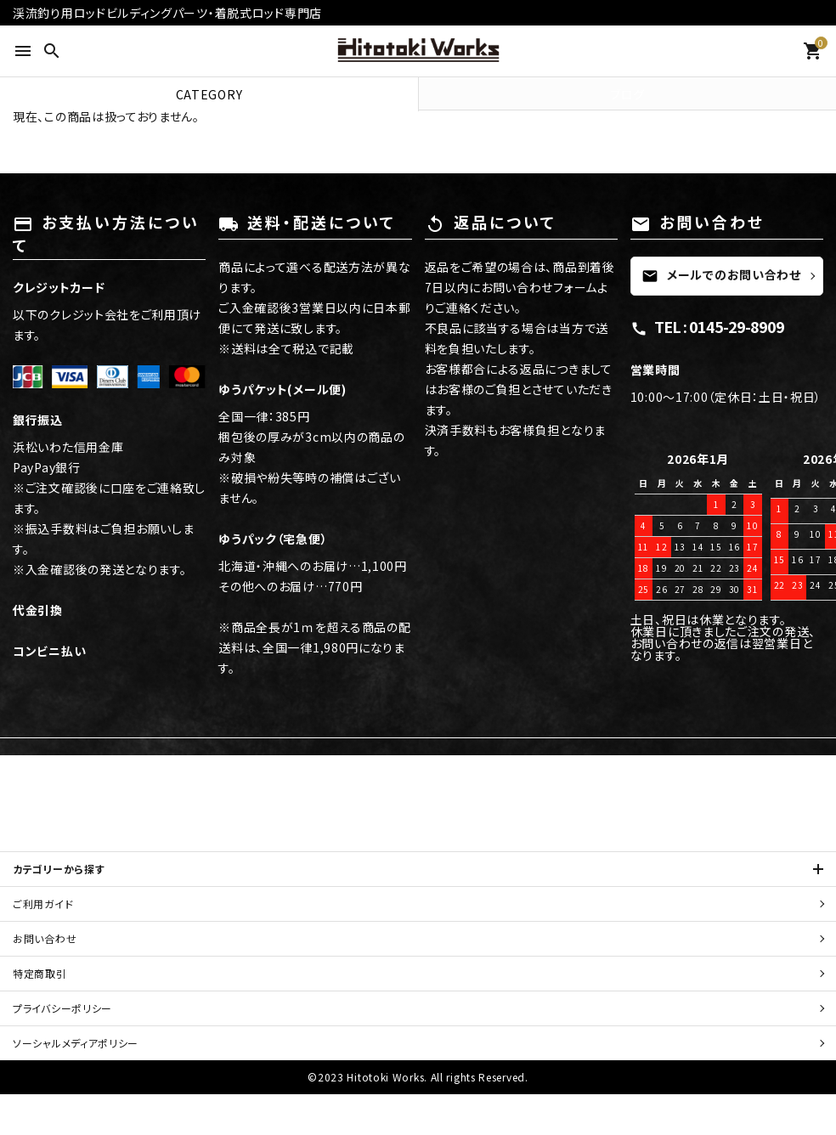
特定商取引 (56, 973)
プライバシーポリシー (62, 1008)
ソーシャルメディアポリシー (75, 1043)
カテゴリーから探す (58, 868)
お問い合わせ (44, 938)
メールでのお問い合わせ (721, 275)
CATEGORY (209, 94)
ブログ (627, 94)
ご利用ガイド (43, 903)
